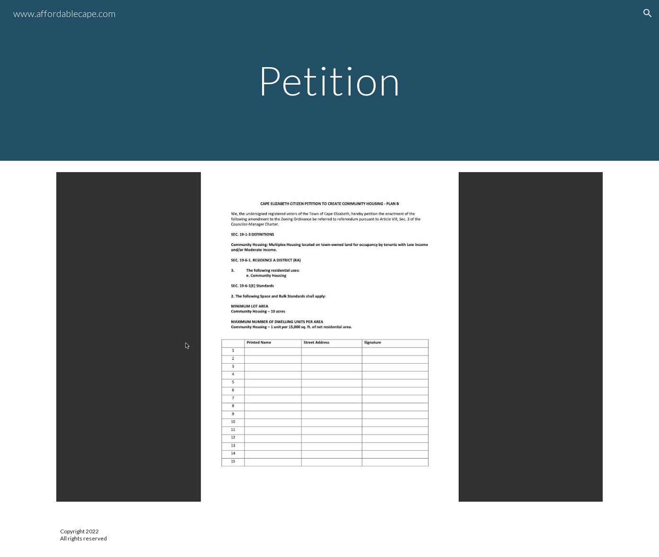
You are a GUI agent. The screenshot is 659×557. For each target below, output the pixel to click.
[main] (330, 80)
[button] (647, 13)
